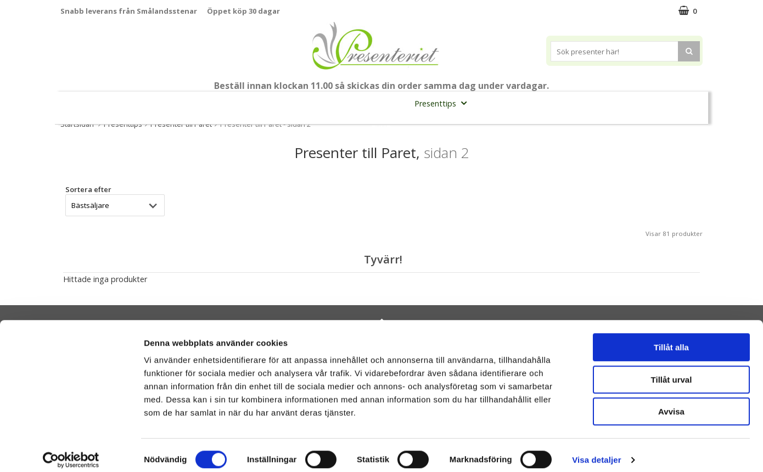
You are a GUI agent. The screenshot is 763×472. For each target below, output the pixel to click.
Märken (674, 102)
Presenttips (443, 102)
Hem (499, 102)
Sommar (318, 103)
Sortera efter (88, 189)
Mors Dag (133, 102)
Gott (626, 102)
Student (273, 103)
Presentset (377, 102)
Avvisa (671, 402)
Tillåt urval (671, 370)
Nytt (82, 103)
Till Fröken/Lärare (210, 102)
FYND (381, 128)
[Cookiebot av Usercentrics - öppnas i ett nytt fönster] (71, 450)
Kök (540, 102)
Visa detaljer (596, 450)
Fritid (583, 102)
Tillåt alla (671, 337)
